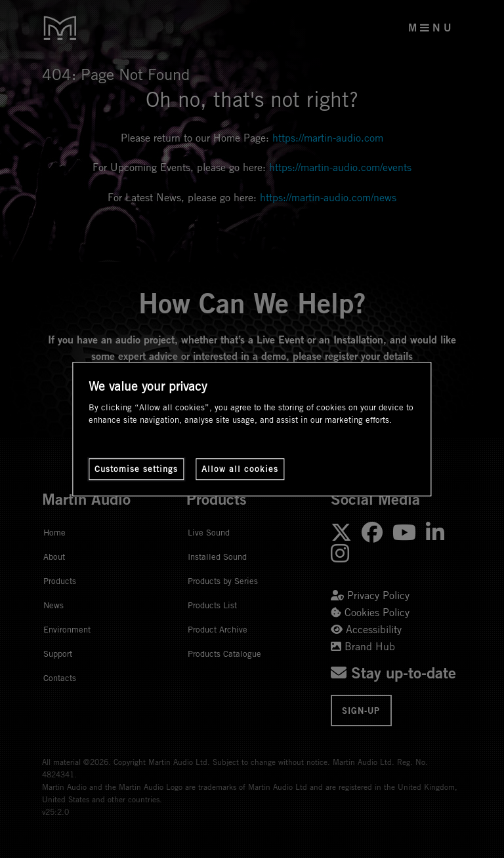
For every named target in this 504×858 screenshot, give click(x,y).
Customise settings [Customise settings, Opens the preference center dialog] (136, 468)
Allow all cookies (239, 468)
